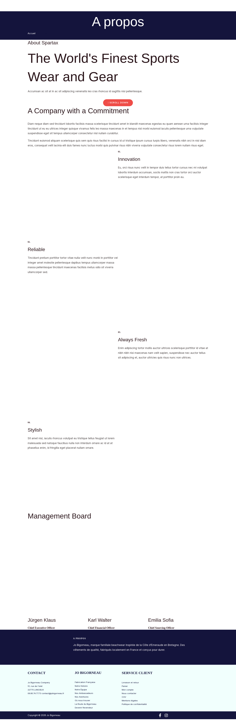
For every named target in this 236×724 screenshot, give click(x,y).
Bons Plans (81, 6)
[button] (107, 6)
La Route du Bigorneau (154, 6)
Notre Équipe (81, 689)
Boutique (101, 6)
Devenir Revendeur (84, 708)
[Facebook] (160, 715)
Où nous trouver (82, 700)
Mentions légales (130, 700)
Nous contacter (129, 693)
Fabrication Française (85, 682)
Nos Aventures (81, 697)
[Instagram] (166, 715)
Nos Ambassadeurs (84, 693)
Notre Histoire (81, 686)
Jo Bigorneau (123, 6)
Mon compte (128, 689)
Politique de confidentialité (134, 704)
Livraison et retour (130, 682)
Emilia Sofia (161, 620)
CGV (124, 697)
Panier (125, 686)
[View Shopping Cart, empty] (198, 5)
